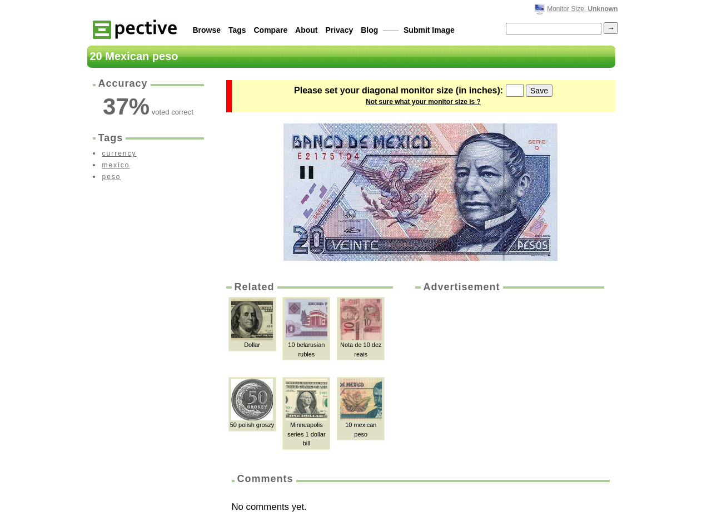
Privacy (339, 30)
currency (119, 153)
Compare (271, 30)
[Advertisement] (508, 377)
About (306, 30)
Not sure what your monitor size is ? (423, 102)
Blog (369, 30)
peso (111, 177)
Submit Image (429, 30)
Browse (207, 30)
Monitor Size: (582, 9)
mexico (116, 165)
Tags (237, 30)
